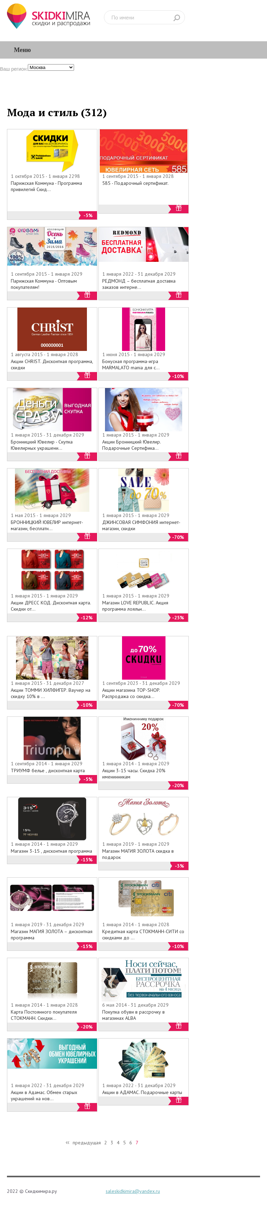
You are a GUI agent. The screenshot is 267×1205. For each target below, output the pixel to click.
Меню (22, 50)
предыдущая (87, 1142)
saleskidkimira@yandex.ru (133, 1191)
